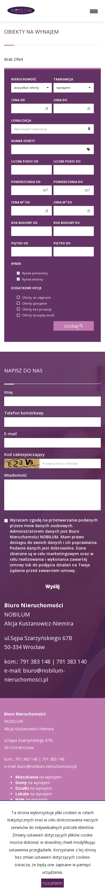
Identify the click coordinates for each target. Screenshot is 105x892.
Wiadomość (15, 475)
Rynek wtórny (30, 279)
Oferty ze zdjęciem (34, 297)
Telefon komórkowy (24, 413)
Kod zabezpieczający (24, 454)
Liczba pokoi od (24, 161)
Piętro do (62, 243)
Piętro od (19, 243)
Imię (8, 392)
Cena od (18, 100)
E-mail (10, 433)
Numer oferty (23, 141)
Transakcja (63, 79)
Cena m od (20, 202)
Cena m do (62, 202)
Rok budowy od (24, 223)
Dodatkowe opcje (26, 288)
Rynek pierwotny (32, 273)
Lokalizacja (21, 120)
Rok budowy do (66, 223)
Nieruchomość (23, 79)
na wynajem (38, 777)
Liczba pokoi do (67, 161)
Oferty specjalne (32, 303)
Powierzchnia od (26, 182)
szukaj (73, 326)
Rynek (16, 264)
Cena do (60, 100)
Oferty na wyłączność (35, 315)
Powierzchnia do (68, 182)
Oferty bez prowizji (34, 309)
